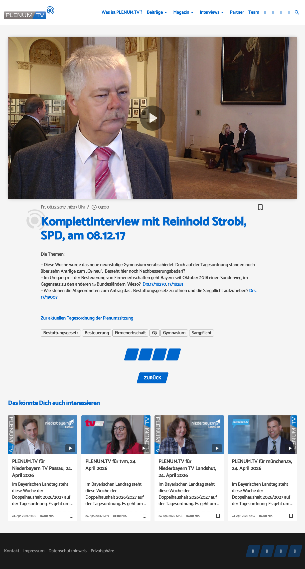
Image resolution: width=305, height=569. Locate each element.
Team (253, 12)
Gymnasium (174, 333)
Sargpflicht (201, 333)
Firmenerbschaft (130, 333)
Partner (237, 12)
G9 (154, 333)
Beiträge (155, 12)
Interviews (209, 12)
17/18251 (175, 284)
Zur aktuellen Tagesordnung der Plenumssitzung (87, 318)
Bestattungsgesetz (60, 333)
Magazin (181, 12)
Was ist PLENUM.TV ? (122, 12)
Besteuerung (97, 333)
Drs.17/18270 (154, 284)
